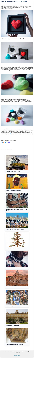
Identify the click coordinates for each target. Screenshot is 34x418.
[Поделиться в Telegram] (5, 142)
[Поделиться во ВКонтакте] (2, 142)
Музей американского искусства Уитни (17, 163)
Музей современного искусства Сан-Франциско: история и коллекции (17, 202)
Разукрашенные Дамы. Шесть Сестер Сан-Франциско (17, 221)
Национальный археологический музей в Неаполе (17, 336)
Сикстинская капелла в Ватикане (17, 278)
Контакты (15, 355)
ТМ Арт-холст (12, 133)
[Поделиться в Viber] (9, 142)
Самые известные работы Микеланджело (17, 298)
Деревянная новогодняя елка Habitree (17, 240)
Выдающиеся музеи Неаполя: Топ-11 (17, 317)
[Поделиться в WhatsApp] (7, 142)
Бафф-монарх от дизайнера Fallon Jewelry (17, 259)
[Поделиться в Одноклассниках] (3, 142)
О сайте (19, 355)
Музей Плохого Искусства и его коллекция (17, 182)
